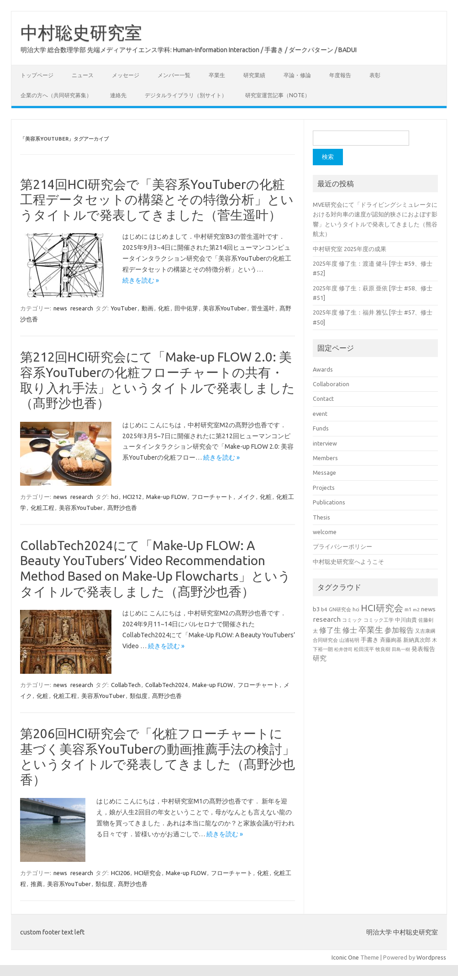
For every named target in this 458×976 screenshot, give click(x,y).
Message (324, 472)
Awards (323, 369)
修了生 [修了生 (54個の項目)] (330, 630)
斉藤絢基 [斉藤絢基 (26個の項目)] (391, 640)
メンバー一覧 (174, 75)
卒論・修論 (297, 75)
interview (325, 443)
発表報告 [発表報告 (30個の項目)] (423, 648)
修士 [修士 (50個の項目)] (349, 630)
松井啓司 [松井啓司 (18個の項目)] (343, 649)
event (320, 413)
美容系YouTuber (225, 308)
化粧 (164, 308)
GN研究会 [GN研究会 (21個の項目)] (340, 609)
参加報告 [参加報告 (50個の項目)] (399, 630)
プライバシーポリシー (342, 546)
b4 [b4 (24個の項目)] (324, 609)
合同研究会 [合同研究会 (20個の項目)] (325, 640)
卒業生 (217, 75)
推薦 (36, 884)
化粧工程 (42, 507)
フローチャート (212, 496)
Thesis (321, 517)
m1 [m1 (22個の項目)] (408, 609)
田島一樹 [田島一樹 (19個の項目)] (401, 649)
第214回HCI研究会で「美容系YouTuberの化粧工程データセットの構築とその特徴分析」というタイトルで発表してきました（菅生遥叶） (157, 199)
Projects (324, 487)
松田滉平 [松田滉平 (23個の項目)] (364, 649)
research (81, 308)
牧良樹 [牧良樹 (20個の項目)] (382, 649)
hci (114, 496)
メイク (246, 496)
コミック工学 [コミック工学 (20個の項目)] (378, 620)
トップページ (37, 75)
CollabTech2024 (166, 685)
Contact (323, 398)
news (60, 308)
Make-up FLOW (166, 496)
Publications (329, 502)
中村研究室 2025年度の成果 (349, 249)
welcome (325, 532)
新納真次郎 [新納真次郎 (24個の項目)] (417, 640)
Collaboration (331, 384)
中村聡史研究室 (81, 32)
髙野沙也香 (122, 507)
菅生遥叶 (263, 308)
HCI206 (120, 873)
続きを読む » (140, 280)
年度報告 (340, 75)
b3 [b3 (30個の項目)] (316, 609)
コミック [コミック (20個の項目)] (352, 620)
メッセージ (125, 75)
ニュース (83, 75)
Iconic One (345, 957)
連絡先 (118, 95)
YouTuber (124, 308)
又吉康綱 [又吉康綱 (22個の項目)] (425, 631)
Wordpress (431, 957)
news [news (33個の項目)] (428, 609)
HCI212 (132, 496)
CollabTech (126, 685)
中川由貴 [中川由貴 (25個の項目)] (406, 620)
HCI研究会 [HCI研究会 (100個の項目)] (382, 608)
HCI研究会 (147, 873)
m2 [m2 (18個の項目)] (416, 609)
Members (325, 458)
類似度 (138, 696)
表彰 (374, 75)
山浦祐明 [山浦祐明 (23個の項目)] (349, 640)
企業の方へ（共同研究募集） (56, 95)
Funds (321, 428)
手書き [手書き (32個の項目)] (370, 639)
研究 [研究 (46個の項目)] (319, 658)
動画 (147, 308)
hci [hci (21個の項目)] (356, 609)
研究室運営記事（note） (277, 95)
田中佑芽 (186, 308)
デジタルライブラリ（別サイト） (186, 95)
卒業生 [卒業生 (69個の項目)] (370, 629)
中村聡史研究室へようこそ (348, 561)
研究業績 (254, 75)
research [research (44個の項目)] (327, 619)
